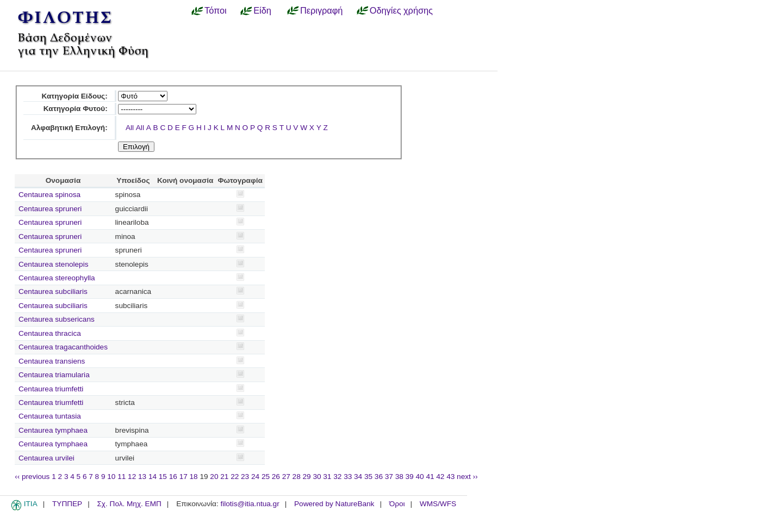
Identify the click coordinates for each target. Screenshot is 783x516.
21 (224, 476)
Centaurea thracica (49, 333)
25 (266, 476)
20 (214, 476)
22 (235, 476)
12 (132, 476)
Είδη (262, 10)
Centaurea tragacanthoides (63, 347)
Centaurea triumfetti (50, 389)
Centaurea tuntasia (49, 416)
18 (194, 476)
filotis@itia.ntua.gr (249, 504)
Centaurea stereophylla (56, 278)
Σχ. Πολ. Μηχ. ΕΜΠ (129, 504)
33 (348, 476)
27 (286, 476)
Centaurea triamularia (54, 375)
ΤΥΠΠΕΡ (67, 504)
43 (450, 476)
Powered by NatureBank (334, 504)
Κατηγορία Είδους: (74, 96)
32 (337, 476)
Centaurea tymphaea (53, 430)
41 (430, 476)
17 (183, 476)
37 (389, 476)
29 (307, 476)
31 (327, 476)
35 (368, 476)
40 (419, 476)
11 (121, 476)
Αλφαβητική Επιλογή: (69, 128)
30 (317, 476)
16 (173, 476)
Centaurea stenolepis (53, 264)
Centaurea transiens (51, 361)
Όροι (397, 504)
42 (440, 476)
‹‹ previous (32, 476)
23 (245, 476)
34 (358, 476)
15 (163, 476)
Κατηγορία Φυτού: (76, 109)
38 (399, 476)
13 (142, 476)
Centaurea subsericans (56, 319)
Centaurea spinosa (49, 195)
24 (255, 476)
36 (379, 476)
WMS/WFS (438, 504)
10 (111, 476)
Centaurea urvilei (46, 458)
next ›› (467, 476)
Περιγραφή (321, 10)
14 (152, 476)
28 (297, 476)
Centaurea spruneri (50, 209)
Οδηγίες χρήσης (401, 10)
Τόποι (215, 10)
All (130, 128)
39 (410, 476)
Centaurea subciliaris (53, 291)
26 (276, 476)
